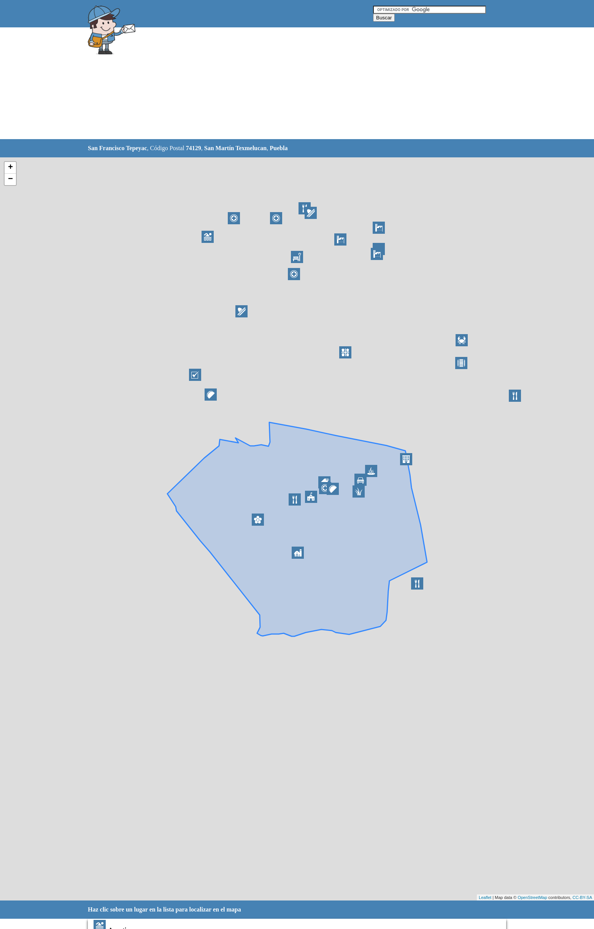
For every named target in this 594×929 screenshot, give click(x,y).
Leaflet (485, 897)
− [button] (10, 179)
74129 (193, 148)
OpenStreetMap (532, 897)
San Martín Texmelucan (235, 148)
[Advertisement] (277, 83)
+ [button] (10, 167)
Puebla (278, 148)
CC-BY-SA (582, 897)
